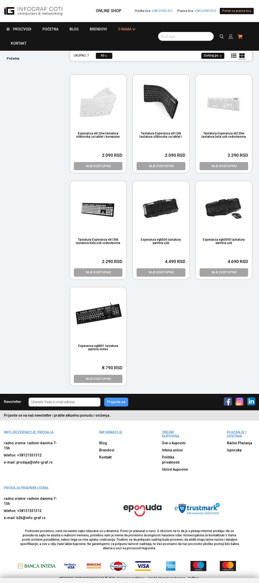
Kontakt (19, 43)
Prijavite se (116, 402)
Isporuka (234, 450)
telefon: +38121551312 (22, 455)
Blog (74, 29)
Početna (50, 29)
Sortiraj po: (213, 55)
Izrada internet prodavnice (166, 578)
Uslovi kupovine (175, 469)
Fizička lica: (154, 11)
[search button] (186, 36)
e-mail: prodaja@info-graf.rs (28, 462)
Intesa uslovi (172, 450)
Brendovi (98, 29)
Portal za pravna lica (236, 11)
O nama (127, 29)
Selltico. (194, 578)
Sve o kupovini (174, 443)
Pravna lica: (196, 11)
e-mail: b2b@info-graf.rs (25, 518)
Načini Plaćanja (239, 443)
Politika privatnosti (171, 459)
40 (104, 55)
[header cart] (240, 36)
